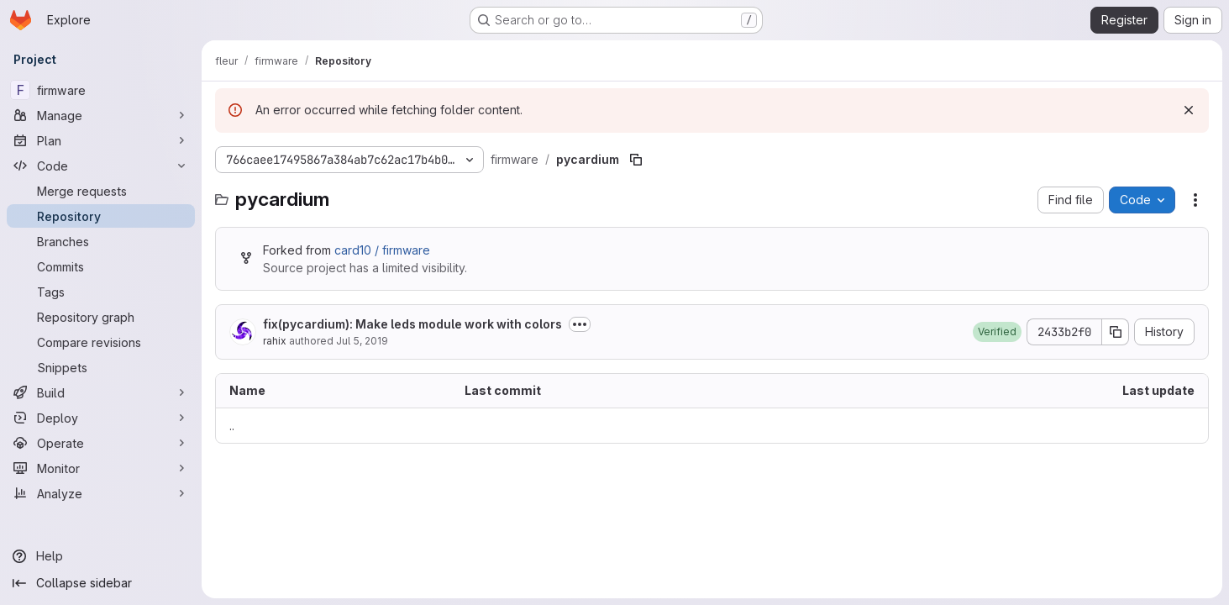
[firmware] (101, 90)
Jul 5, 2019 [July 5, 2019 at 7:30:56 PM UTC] (362, 340)
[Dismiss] (1189, 110)
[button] (997, 332)
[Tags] (101, 291)
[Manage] (101, 115)
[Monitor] (101, 468)
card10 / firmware (382, 250)
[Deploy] (101, 417)
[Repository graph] (101, 317)
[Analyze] (101, 493)
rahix (274, 340)
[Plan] (101, 140)
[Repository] (101, 216)
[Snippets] (101, 367)
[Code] (101, 165)
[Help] (101, 556)
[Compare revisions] (101, 342)
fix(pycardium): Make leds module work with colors (412, 324)
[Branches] (101, 241)
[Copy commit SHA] (1115, 331)
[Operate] (101, 443)
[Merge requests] (101, 191)
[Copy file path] (635, 159)
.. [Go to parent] (231, 425)
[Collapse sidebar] (101, 583)
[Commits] (101, 266)
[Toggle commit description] (580, 324)
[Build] (101, 392)
